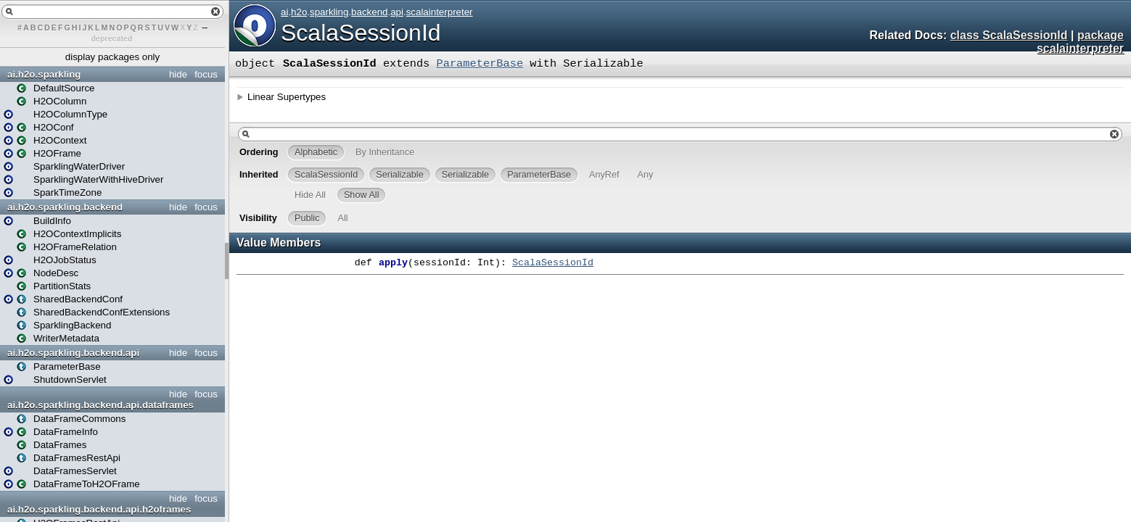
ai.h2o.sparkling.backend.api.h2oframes (99, 509)
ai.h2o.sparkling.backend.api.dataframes (100, 404)
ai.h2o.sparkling (44, 74)
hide (178, 74)
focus (206, 74)
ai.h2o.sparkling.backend (65, 207)
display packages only (112, 56)
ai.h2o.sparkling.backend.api (73, 352)
